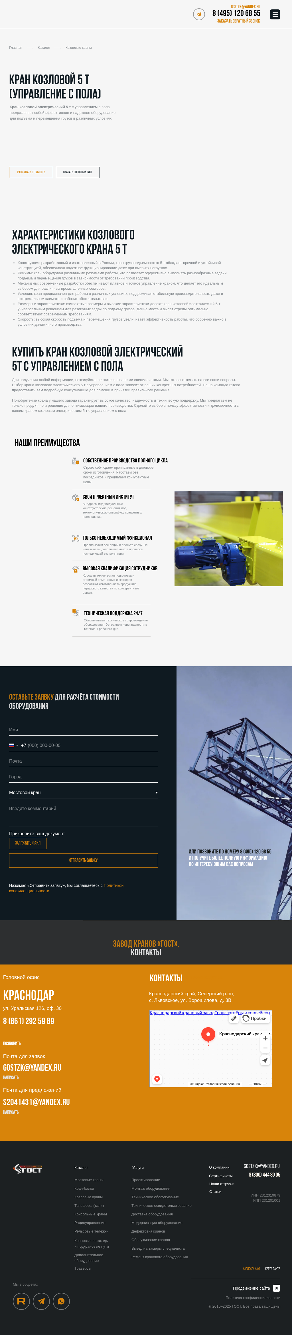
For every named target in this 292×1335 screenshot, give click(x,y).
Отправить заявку (83, 860)
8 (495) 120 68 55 (236, 13)
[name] (83, 730)
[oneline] (83, 777)
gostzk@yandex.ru (32, 1068)
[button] (237, 21)
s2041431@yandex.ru (36, 1103)
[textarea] (83, 815)
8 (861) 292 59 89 (28, 1021)
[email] (83, 761)
